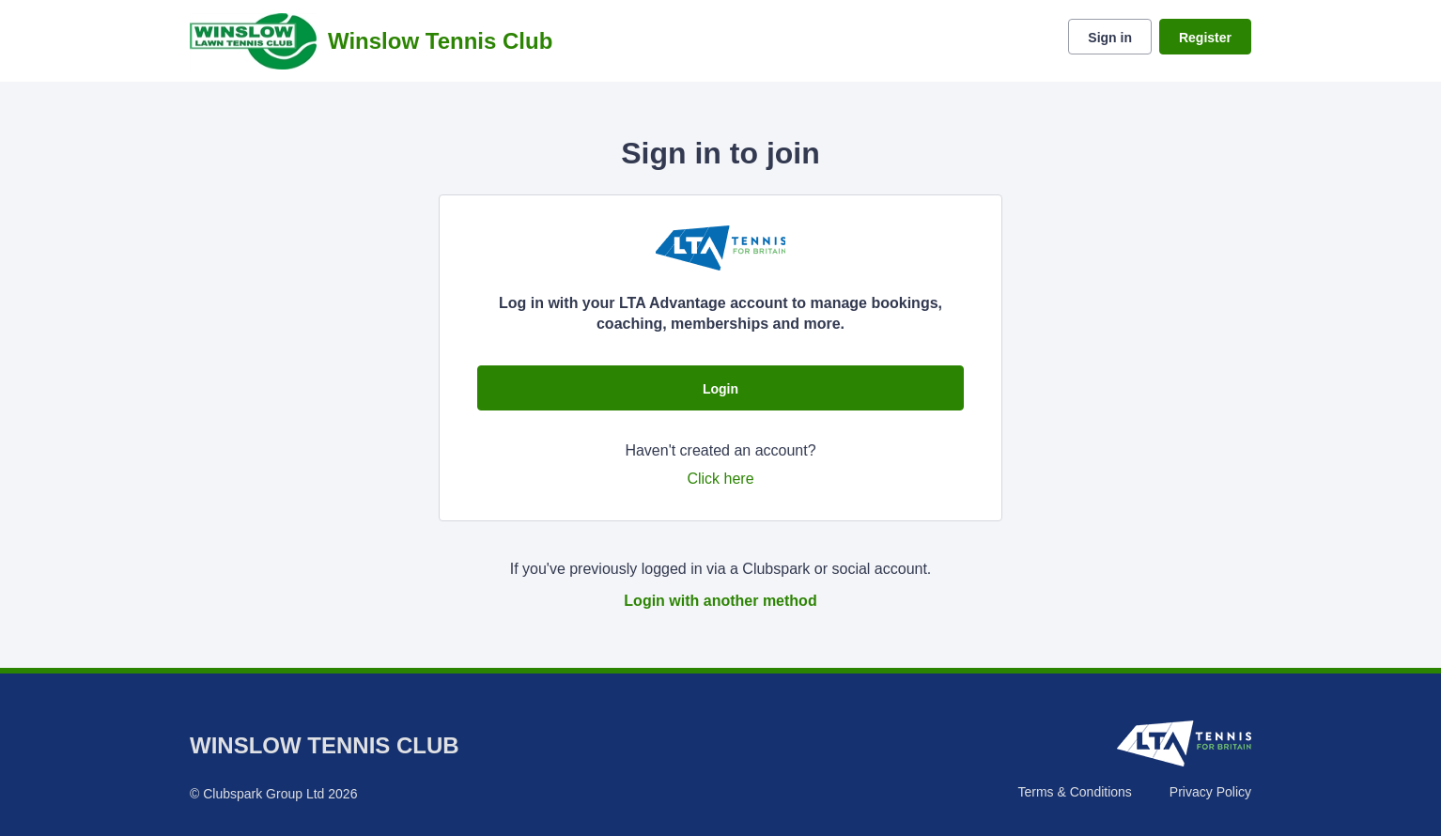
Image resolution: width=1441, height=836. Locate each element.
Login (720, 388)
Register (1205, 37)
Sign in (1110, 37)
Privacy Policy (1210, 791)
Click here (720, 479)
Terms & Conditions (1074, 791)
